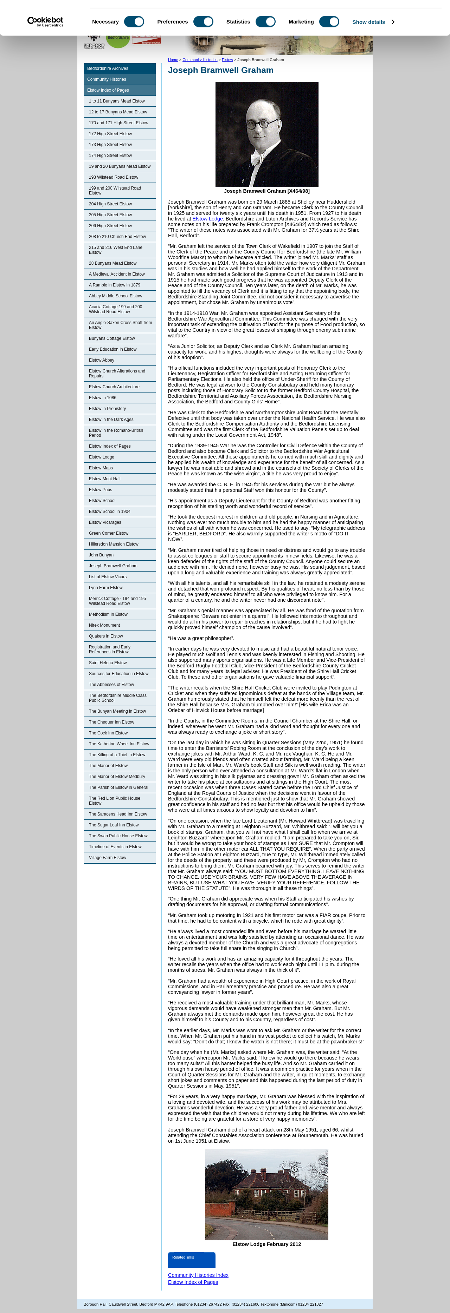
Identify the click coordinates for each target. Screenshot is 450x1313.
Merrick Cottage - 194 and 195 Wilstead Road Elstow (117, 601)
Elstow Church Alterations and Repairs (117, 373)
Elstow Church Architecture (114, 386)
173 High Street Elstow (110, 144)
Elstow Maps (101, 468)
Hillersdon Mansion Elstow (114, 544)
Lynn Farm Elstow (106, 587)
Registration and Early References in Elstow (109, 649)
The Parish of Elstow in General (118, 787)
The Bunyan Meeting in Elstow (117, 711)
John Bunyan (101, 555)
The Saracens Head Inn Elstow (118, 814)
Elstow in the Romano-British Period (116, 433)
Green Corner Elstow (108, 533)
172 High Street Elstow (110, 133)
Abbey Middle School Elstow (115, 295)
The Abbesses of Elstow (111, 684)
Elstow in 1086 (102, 397)
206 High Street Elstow (110, 225)
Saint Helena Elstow (108, 662)
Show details (369, 54)
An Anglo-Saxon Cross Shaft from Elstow (120, 325)
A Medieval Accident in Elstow (117, 274)
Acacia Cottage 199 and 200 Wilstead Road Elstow (115, 309)
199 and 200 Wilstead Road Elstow (115, 191)
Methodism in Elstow (108, 614)
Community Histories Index (198, 1275)
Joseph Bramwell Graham (113, 565)
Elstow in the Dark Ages (111, 419)
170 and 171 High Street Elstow (118, 122)
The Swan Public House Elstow (118, 835)
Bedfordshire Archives (107, 68)
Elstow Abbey (101, 360)
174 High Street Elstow (110, 155)
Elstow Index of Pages (108, 90)
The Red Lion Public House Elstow (114, 801)
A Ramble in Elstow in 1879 (114, 285)
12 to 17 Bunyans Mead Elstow (118, 112)
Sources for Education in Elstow (118, 673)
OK (391, 17)
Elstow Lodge (101, 457)
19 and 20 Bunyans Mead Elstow (119, 166)
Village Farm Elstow (107, 857)
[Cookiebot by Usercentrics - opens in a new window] (45, 54)
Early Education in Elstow (112, 349)
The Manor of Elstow (108, 765)
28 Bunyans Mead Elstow (112, 263)
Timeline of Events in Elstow (115, 846)
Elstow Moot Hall (104, 478)
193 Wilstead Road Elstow (113, 177)
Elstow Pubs (100, 489)
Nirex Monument (104, 625)
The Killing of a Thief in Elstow (117, 754)
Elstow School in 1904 (109, 511)
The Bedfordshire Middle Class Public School (118, 698)
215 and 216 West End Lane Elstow (115, 250)
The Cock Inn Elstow (108, 733)
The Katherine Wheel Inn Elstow (119, 743)
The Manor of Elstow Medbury (117, 776)
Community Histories (106, 79)
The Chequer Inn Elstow (111, 722)
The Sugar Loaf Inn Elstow (114, 825)
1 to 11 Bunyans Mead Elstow (117, 101)
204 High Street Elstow (110, 204)
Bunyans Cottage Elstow (112, 338)
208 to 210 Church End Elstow (117, 236)
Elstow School (102, 500)
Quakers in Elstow (106, 636)
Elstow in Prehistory (107, 408)
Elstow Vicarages (105, 522)
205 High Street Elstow (110, 214)
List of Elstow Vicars (108, 576)
